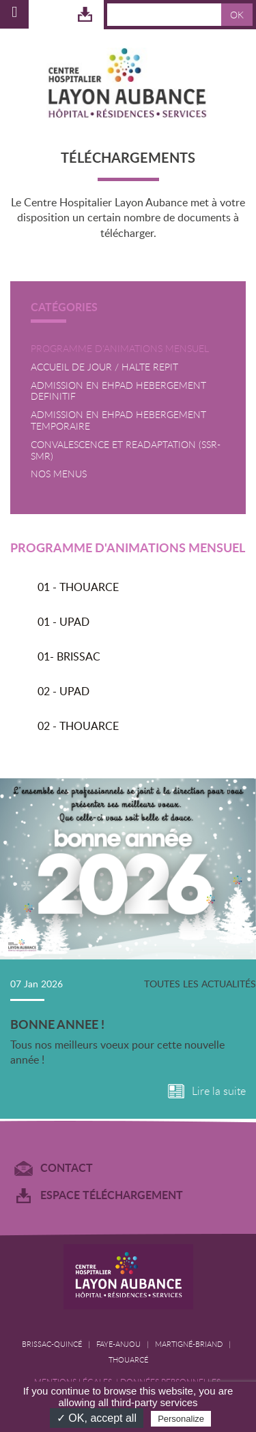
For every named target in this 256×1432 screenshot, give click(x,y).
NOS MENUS (59, 474)
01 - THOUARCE (78, 586)
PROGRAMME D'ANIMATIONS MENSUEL (120, 349)
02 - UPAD (63, 691)
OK (237, 14)
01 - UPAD (63, 621)
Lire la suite (219, 1091)
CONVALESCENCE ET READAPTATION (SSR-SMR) (126, 450)
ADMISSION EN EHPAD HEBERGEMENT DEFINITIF (118, 391)
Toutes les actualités (200, 983)
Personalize (181, 1419)
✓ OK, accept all (97, 1418)
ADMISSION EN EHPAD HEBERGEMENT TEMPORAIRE (118, 420)
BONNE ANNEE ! (57, 1024)
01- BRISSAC (69, 656)
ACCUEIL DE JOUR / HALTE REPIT (104, 367)
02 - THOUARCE (78, 725)
